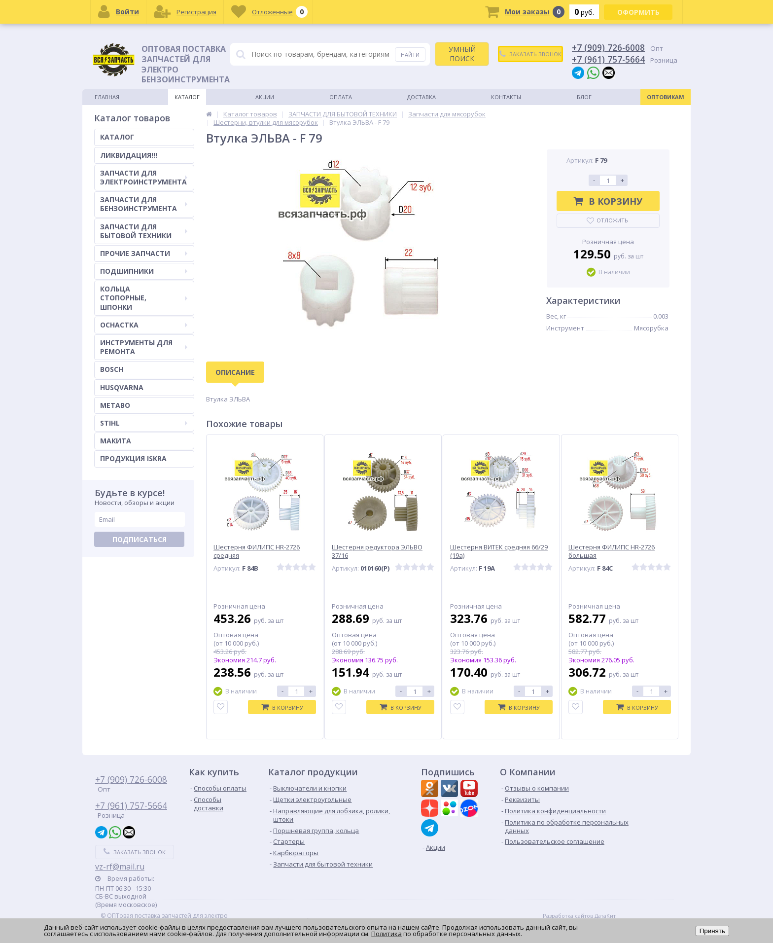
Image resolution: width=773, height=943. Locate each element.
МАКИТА (115, 440)
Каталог (187, 97)
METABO (115, 405)
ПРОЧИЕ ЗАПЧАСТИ (143, 253)
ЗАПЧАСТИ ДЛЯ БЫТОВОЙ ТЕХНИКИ (143, 231)
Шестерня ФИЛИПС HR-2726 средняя (256, 551)
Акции (264, 97)
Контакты (506, 97)
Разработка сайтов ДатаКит (579, 915)
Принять (712, 931)
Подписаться (139, 539)
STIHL (143, 423)
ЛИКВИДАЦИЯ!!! (128, 155)
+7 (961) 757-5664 (608, 59)
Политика (386, 933)
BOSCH (111, 369)
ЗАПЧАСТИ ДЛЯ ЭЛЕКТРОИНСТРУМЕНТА (143, 177)
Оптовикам (665, 97)
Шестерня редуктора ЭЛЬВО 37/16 (377, 551)
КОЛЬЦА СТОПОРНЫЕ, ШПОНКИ (143, 297)
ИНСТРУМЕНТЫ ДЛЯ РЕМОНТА (143, 347)
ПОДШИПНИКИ (143, 271)
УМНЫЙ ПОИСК (462, 53)
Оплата (340, 97)
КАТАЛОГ (117, 137)
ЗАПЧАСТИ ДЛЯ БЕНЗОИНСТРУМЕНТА (143, 204)
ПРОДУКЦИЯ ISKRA (133, 458)
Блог (584, 97)
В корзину (608, 201)
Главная (107, 97)
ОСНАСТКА (143, 324)
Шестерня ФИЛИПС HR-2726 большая (611, 551)
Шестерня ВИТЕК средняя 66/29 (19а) (499, 551)
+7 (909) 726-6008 (608, 47)
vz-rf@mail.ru (119, 866)
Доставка (421, 97)
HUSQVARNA (121, 387)
